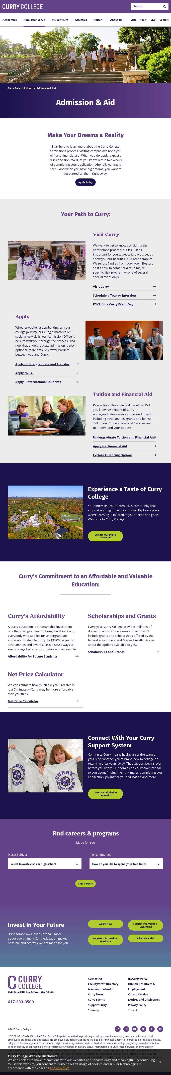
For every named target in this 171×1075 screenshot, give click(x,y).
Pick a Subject (17, 854)
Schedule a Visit (146, 938)
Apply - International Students (38, 382)
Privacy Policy (137, 1005)
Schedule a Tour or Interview (114, 295)
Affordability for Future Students (32, 656)
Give (152, 19)
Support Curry (97, 1005)
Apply (143, 19)
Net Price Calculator (23, 701)
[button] (164, 6)
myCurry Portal (138, 978)
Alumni (98, 20)
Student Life (60, 20)
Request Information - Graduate (105, 940)
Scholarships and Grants (106, 652)
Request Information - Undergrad (145, 925)
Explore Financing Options (112, 455)
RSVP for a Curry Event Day (113, 304)
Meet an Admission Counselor (106, 794)
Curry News (95, 994)
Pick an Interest (100, 854)
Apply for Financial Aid (110, 446)
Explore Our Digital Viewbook (105, 536)
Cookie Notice (59, 1068)
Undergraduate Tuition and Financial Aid (124, 437)
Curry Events (96, 999)
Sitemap (93, 1010)
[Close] (160, 1062)
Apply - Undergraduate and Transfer (42, 364)
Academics (10, 20)
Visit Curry (101, 287)
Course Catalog (138, 994)
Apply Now (105, 923)
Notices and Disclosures (144, 999)
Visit (133, 19)
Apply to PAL (24, 373)
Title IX (132, 1010)
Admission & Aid (34, 20)
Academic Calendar (101, 989)
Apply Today (85, 182)
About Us (116, 20)
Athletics (81, 20)
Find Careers (85, 883)
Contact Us (95, 978)
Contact (163, 19)
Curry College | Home (20, 88)
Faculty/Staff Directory (103, 984)
